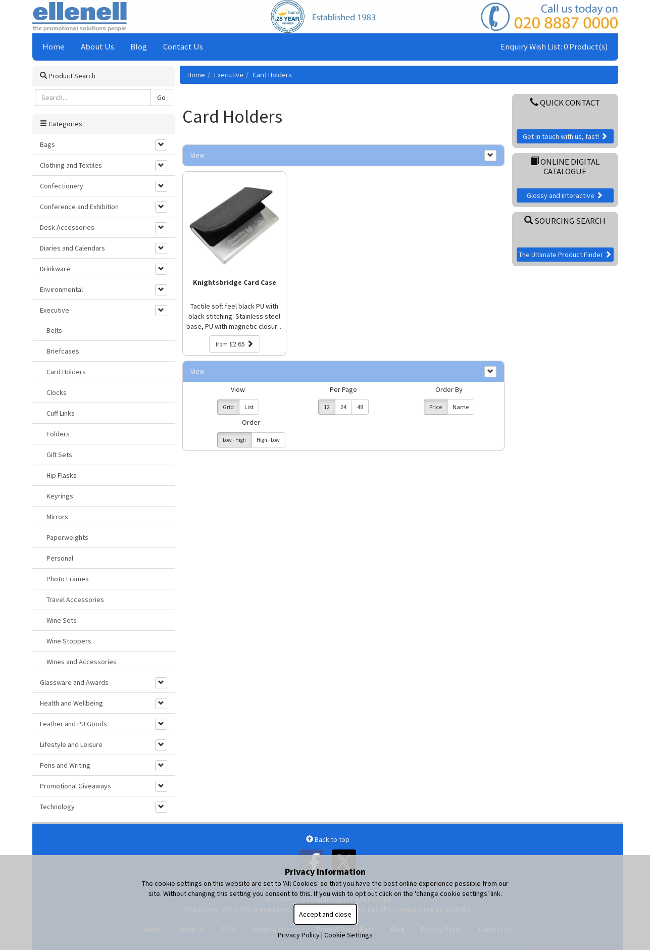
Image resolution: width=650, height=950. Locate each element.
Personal (59, 558)
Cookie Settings (348, 934)
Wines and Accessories (81, 661)
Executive (228, 74)
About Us (97, 46)
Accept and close (325, 914)
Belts (54, 330)
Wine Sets (61, 620)
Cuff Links (60, 413)
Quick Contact (565, 102)
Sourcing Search (565, 220)
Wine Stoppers (68, 640)
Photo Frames (67, 578)
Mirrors (57, 516)
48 (360, 407)
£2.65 (235, 343)
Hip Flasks (61, 475)
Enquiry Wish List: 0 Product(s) (554, 46)
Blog (138, 46)
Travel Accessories (75, 599)
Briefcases (62, 351)
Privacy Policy (299, 934)
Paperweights (67, 537)
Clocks (56, 392)
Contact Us (183, 46)
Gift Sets (59, 454)
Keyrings (59, 496)
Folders (58, 433)
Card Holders (272, 74)
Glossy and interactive (565, 195)
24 (343, 407)
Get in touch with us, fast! (565, 136)
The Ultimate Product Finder (565, 254)
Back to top (327, 839)
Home (53, 46)
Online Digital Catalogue (564, 166)
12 (327, 407)
